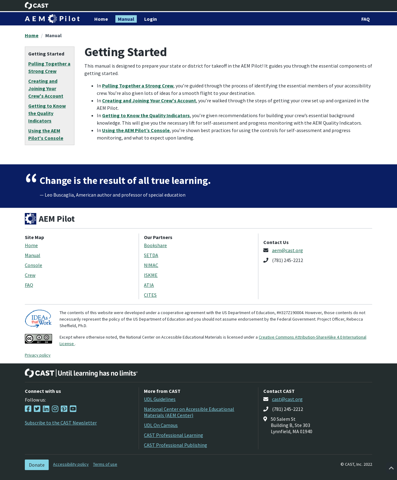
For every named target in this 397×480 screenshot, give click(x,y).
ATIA (149, 285)
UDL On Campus (161, 425)
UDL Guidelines (160, 399)
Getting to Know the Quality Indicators (146, 115)
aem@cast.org (287, 250)
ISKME (151, 275)
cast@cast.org (287, 399)
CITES (150, 295)
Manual (53, 35)
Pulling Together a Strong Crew (137, 85)
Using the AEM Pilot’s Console (136, 130)
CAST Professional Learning (173, 435)
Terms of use (105, 464)
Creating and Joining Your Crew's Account (149, 100)
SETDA (151, 255)
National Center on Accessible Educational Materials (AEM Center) (189, 412)
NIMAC (151, 265)
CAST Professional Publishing (175, 445)
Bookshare (155, 245)
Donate (37, 465)
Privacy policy (38, 355)
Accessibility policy (71, 464)
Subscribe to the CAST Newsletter (61, 423)
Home (31, 35)
